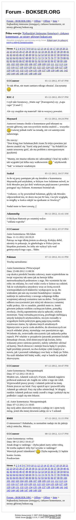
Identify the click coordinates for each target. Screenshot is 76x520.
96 (52, 61)
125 (52, 67)
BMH (10, 418)
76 (52, 57)
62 (8, 57)
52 (39, 54)
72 (39, 57)
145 (17, 73)
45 (17, 54)
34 (45, 51)
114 (65, 64)
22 (8, 51)
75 (49, 57)
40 (64, 51)
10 (32, 48)
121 (34, 67)
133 (26, 70)
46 (20, 54)
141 (61, 70)
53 (42, 54)
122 (39, 67)
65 (17, 57)
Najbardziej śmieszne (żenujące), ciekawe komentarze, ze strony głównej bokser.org (37, 35)
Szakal (10, 173)
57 (55, 54)
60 (64, 54)
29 (30, 51)
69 (30, 57)
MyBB (29, 517)
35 (49, 51)
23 (11, 51)
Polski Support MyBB (52, 515)
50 (33, 54)
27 (23, 51)
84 (14, 61)
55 (49, 54)
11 (35, 48)
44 (14, 54)
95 (49, 61)
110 (48, 64)
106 (31, 64)
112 (57, 64)
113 (61, 64)
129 (8, 70)
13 (41, 48)
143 (8, 73)
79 (61, 57)
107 (35, 64)
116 (13, 67)
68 (27, 57)
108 (39, 64)
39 (61, 51)
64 (14, 57)
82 (8, 61)
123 (43, 67)
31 (36, 51)
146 (22, 73)
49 (30, 54)
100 (65, 61)
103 (17, 64)
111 (52, 64)
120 (30, 67)
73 (42, 57)
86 (20, 61)
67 (23, 57)
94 (45, 61)
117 (17, 67)
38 (58, 51)
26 (20, 51)
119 (26, 67)
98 (58, 61)
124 (48, 67)
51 (36, 54)
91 (36, 61)
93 (42, 61)
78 (58, 57)
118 (21, 67)
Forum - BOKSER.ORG (33, 12)
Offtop (37, 20)
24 (14, 51)
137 (44, 70)
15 (48, 48)
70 (33, 57)
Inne (55, 20)
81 (67, 57)
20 (63, 48)
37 (55, 51)
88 (27, 61)
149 (35, 73)
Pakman (11, 256)
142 (66, 70)
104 (22, 64)
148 (31, 73)
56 (52, 54)
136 (39, 70)
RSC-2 (10, 97)
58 (58, 54)
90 (33, 61)
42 (8, 54)
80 (64, 57)
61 (67, 54)
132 (22, 70)
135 (35, 70)
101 (8, 64)
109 (44, 64)
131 (17, 70)
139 (53, 70)
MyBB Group (54, 517)
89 (30, 61)
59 (61, 54)
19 (60, 48)
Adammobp (13, 213)
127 (61, 67)
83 (11, 61)
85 (17, 61)
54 (45, 54)
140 (57, 70)
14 (45, 48)
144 (13, 73)
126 (57, 67)
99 (61, 61)
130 (13, 70)
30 (33, 51)
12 (38, 48)
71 (36, 57)
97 (55, 61)
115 (8, 67)
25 (17, 51)
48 (27, 54)
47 (23, 54)
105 (26, 64)
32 (39, 51)
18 (57, 48)
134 (31, 70)
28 (27, 51)
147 (26, 73)
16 (51, 48)
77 (55, 57)
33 (42, 51)
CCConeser (13, 80)
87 (23, 61)
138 (48, 70)
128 (65, 67)
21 (67, 48)
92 (39, 61)
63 (11, 57)
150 (39, 73)
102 (13, 64)
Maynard (12, 118)
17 (54, 48)
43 (11, 54)
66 (20, 57)
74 (45, 57)
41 (67, 51)
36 (52, 51)
